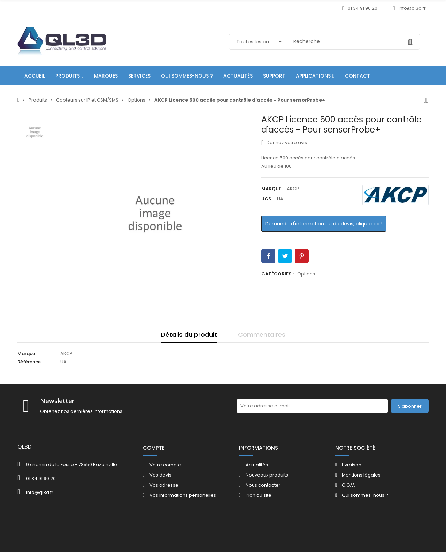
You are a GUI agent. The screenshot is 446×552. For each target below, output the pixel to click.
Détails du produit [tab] (189, 334)
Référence (29, 362)
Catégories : (277, 274)
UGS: (266, 198)
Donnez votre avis (284, 142)
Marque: (271, 188)
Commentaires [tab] (261, 334)
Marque (26, 353)
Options (306, 274)
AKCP (293, 188)
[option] (155, 214)
